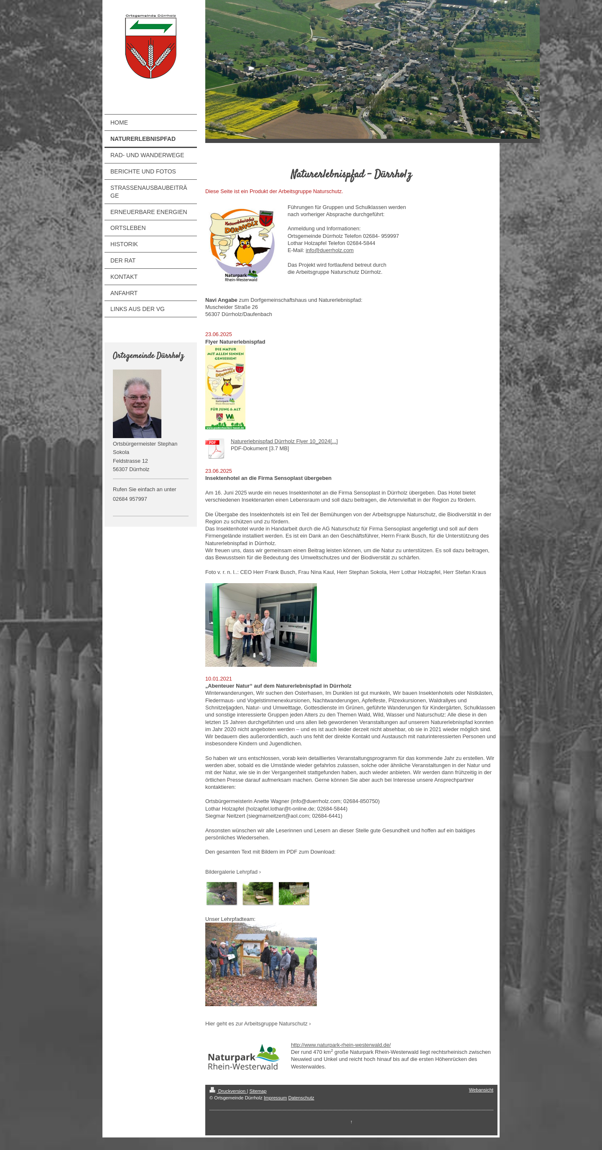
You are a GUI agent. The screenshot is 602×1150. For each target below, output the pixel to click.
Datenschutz (301, 1097)
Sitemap (257, 1091)
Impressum (275, 1097)
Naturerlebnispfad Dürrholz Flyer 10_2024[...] (284, 441)
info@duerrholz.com (330, 250)
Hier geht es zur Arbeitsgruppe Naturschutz (256, 1023)
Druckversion (228, 1091)
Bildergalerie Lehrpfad (231, 872)
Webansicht (481, 1089)
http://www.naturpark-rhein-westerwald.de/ (341, 1045)
